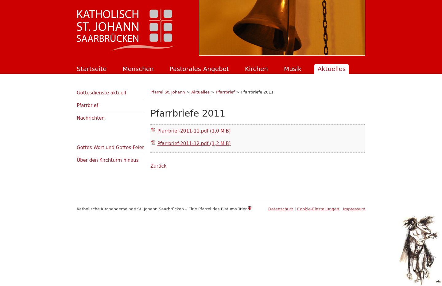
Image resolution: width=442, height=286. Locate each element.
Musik (293, 69)
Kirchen (256, 69)
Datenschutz (280, 209)
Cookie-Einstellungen (318, 209)
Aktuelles (331, 69)
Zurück (158, 166)
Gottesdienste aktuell (101, 93)
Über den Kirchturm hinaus (108, 160)
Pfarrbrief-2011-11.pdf (194, 131)
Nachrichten (91, 118)
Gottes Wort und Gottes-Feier (110, 147)
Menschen (137, 69)
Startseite (92, 69)
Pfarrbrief (225, 92)
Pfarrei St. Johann (167, 92)
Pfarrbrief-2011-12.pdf (194, 143)
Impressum (354, 209)
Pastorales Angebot (199, 69)
